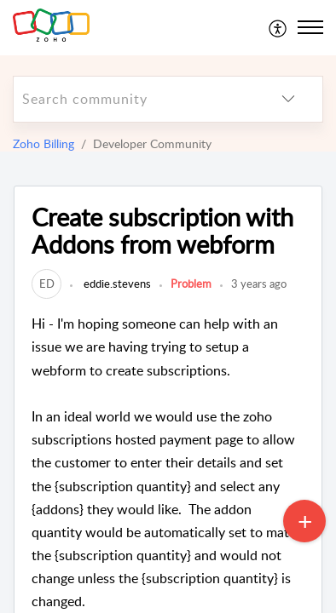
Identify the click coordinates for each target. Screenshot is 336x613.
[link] (46, 283)
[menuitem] (278, 27)
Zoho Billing (43, 143)
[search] (134, 99)
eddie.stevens (116, 283)
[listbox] (288, 99)
